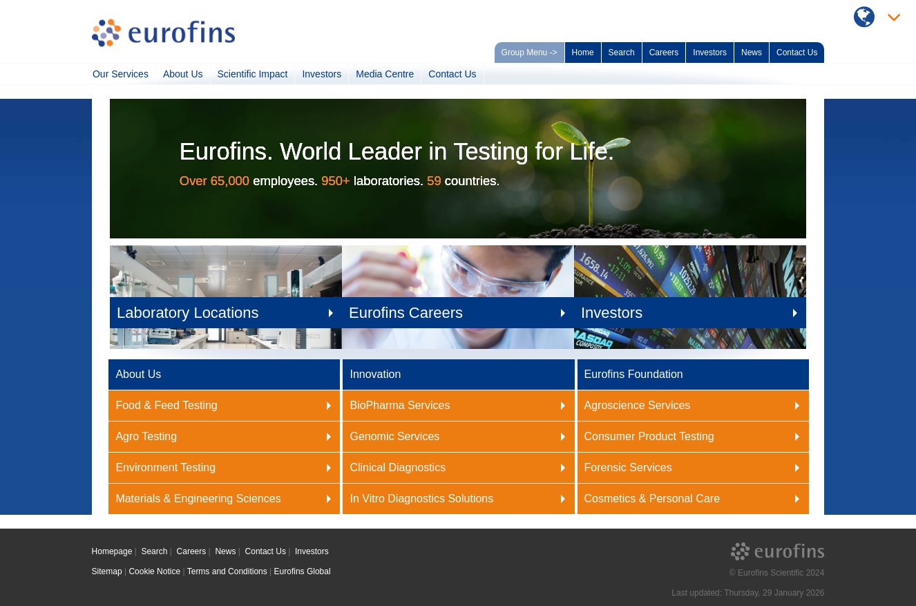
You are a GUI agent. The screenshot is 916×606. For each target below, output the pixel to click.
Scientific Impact (253, 73)
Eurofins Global (302, 571)
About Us (183, 73)
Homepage (112, 551)
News (751, 52)
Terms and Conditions (227, 571)
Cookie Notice (154, 571)
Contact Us (796, 52)
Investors (710, 52)
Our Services (121, 73)
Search (622, 52)
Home (583, 52)
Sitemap (107, 571)
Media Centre (385, 73)
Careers (664, 52)
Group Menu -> (529, 52)
